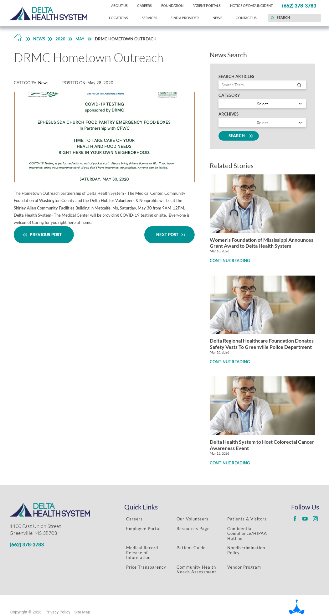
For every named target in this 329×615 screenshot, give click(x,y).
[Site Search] (272, 18)
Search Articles (236, 77)
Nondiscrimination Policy (246, 550)
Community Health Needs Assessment (196, 569)
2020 (60, 38)
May (80, 38)
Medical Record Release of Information (142, 552)
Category (229, 95)
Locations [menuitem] (118, 18)
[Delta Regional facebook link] (295, 519)
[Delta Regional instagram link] (315, 519)
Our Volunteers (192, 518)
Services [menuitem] (149, 18)
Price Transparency (146, 567)
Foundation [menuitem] (172, 5)
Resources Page (193, 528)
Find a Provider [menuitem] (185, 18)
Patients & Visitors (247, 518)
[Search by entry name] (262, 84)
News (39, 38)
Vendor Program (244, 567)
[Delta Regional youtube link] (305, 519)
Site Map (82, 612)
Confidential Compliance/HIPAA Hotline (247, 533)
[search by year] (262, 122)
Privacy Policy (58, 612)
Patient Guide (191, 547)
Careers (134, 518)
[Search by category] (262, 103)
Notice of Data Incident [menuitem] (251, 5)
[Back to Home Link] (18, 39)
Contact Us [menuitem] (246, 18)
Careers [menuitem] (144, 5)
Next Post (169, 234)
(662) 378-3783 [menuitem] (299, 5)
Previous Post (44, 234)
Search (238, 136)
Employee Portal (143, 528)
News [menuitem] (217, 18)
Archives (228, 114)
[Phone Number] (57, 545)
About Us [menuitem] (119, 5)
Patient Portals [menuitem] (207, 5)
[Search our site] (294, 18)
